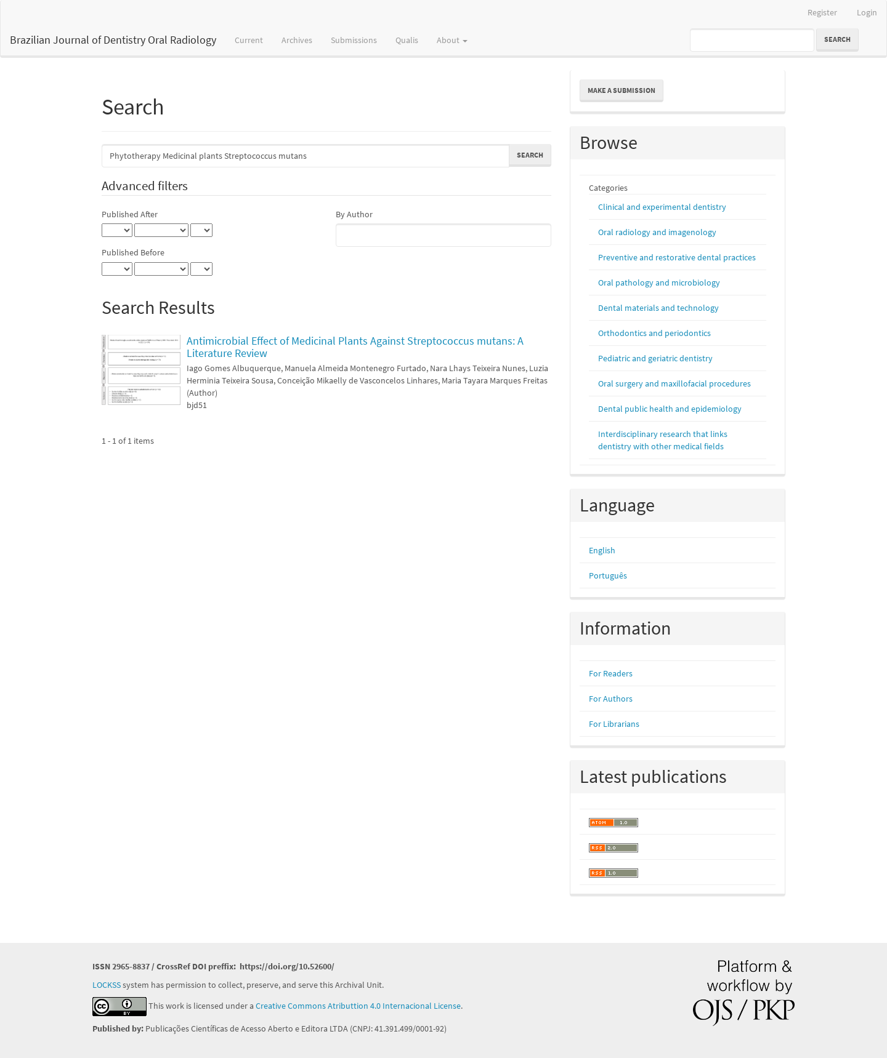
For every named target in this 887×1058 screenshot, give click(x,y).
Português (608, 575)
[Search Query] (752, 40)
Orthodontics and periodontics (654, 333)
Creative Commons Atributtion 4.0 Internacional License (358, 1005)
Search (837, 39)
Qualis (406, 40)
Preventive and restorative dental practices (677, 257)
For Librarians (614, 723)
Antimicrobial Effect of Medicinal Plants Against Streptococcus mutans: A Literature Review (355, 347)
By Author (354, 214)
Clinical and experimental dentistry (662, 206)
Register (822, 12)
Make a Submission (621, 90)
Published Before (133, 252)
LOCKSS (106, 984)
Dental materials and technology (658, 307)
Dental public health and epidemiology (670, 408)
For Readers (611, 673)
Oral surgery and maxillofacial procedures (674, 383)
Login (867, 12)
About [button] (452, 40)
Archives (296, 40)
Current (249, 40)
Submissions (354, 40)
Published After (130, 214)
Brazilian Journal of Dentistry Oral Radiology (113, 40)
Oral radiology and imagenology (657, 232)
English (602, 550)
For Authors (611, 698)
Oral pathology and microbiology (659, 282)
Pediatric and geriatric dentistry (655, 358)
